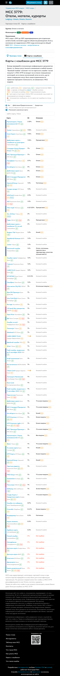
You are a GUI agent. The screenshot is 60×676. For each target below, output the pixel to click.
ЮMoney (10, 489)
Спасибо (10, 509)
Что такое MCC (11, 650)
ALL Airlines (11, 214)
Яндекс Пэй (11, 232)
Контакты (9, 646)
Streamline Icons (24, 672)
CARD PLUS (11, 270)
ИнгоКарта (11, 167)
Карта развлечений (14, 568)
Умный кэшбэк (12, 536)
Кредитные (39, 105)
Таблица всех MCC (13, 642)
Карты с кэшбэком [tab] (33, 56)
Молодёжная (11, 542)
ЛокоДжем (11, 161)
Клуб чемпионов (13, 358)
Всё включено (12, 364)
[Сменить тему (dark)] (51, 2)
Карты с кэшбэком (28, 24)
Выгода (9, 304)
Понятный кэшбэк (13, 248)
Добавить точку (34, 2)
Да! (8, 318)
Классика (10, 558)
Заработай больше (14, 238)
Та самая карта (12, 448)
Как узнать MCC (12, 654)
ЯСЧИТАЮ (11, 276)
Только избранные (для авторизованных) (22, 107)
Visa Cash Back (12, 298)
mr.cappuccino (23, 667)
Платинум (10, 328)
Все (9, 105)
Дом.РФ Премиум (13, 292)
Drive (9, 346)
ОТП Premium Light (14, 423)
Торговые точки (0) (13, 24)
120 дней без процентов (16, 308)
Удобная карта (12, 530)
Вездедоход (11, 515)
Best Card (10, 383)
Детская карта (12, 548)
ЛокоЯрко (10, 282)
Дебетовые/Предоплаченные (22, 105)
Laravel (49, 667)
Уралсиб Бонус (12, 183)
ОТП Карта (11, 454)
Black (9, 444)
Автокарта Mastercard (15, 377)
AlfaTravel (10, 195)
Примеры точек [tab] (14, 56)
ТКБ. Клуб (10, 208)
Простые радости (13, 466)
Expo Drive (10, 314)
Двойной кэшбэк (13, 342)
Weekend (10, 332)
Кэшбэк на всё (12, 322)
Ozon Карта (11, 134)
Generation (11, 478)
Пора (9, 220)
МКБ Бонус (11, 475)
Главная (10, 264)
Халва (9, 130)
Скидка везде (12, 189)
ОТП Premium (12, 417)
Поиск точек (10, 635)
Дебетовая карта (13, 171)
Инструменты (11, 639)
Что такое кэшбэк (12, 661)
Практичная (11, 395)
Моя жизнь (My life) (14, 286)
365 (8, 201)
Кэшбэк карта (12, 258)
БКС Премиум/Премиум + (16, 154)
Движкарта (11, 562)
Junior (9, 244)
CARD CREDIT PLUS (14, 336)
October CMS (40, 667)
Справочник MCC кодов (15, 8)
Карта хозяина (12, 521)
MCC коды (30, 8)
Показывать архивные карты (18, 110)
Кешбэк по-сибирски (14, 503)
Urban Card (11, 371)
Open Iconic (36, 672)
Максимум (11, 485)
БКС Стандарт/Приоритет (16, 177)
